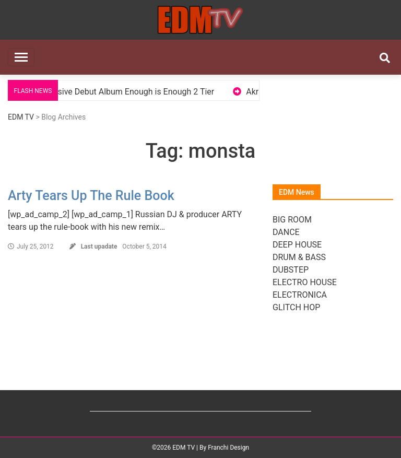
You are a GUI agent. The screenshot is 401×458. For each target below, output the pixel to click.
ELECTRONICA (300, 295)
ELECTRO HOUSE (305, 282)
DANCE (286, 232)
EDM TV (21, 117)
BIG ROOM (292, 220)
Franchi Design (228, 447)
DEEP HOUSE (297, 245)
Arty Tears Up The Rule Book (91, 195)
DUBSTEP (291, 270)
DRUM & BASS (299, 257)
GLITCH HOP (296, 307)
